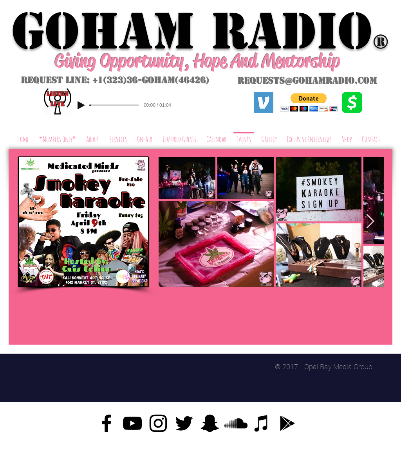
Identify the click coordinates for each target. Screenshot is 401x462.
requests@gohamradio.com (307, 80)
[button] (309, 102)
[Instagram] (158, 423)
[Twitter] (184, 423)
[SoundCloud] (235, 423)
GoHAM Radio (192, 31)
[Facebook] (106, 423)
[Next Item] (370, 221)
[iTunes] (261, 423)
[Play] (81, 105)
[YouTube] (132, 423)
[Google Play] (287, 423)
